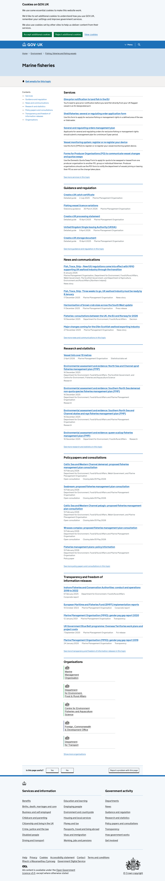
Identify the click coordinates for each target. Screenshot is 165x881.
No (70, 770)
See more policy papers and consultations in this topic (87, 566)
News (108, 806)
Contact (81, 857)
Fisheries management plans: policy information (89, 546)
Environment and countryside (79, 812)
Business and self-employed (36, 812)
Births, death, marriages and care (39, 806)
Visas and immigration (75, 834)
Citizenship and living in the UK (38, 823)
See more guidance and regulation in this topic (84, 249)
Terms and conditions (98, 857)
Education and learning (75, 800)
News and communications (37, 103)
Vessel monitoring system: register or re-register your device (95, 142)
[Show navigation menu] (128, 44)
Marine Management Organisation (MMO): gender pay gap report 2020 (101, 615)
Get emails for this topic (38, 81)
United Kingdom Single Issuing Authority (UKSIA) (90, 227)
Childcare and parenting (34, 817)
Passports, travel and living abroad (81, 829)
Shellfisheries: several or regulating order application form (95, 113)
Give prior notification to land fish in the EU (86, 99)
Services (29, 96)
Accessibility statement (62, 857)
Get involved (111, 840)
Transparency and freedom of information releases (37, 114)
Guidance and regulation (36, 99)
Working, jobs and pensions (78, 840)
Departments (112, 800)
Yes (55, 770)
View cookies (91, 34)
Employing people (73, 806)
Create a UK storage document (80, 237)
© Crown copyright (133, 873)
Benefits (26, 800)
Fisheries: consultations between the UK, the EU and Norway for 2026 (101, 315)
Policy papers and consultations (39, 110)
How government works (117, 834)
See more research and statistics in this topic (83, 447)
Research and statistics (35, 106)
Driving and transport (33, 840)
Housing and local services (77, 817)
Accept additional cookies (37, 34)
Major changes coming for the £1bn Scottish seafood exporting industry (102, 326)
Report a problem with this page (124, 770)
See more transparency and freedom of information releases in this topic (95, 651)
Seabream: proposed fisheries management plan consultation (96, 486)
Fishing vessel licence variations (81, 205)
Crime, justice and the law (35, 829)
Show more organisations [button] (75, 754)
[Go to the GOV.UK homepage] (32, 44)
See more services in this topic (77, 177)
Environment (36, 53)
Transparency (112, 829)
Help (24, 857)
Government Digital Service (71, 861)
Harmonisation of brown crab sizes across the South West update (98, 305)
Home (25, 53)
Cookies (44, 857)
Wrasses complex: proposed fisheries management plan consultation (100, 527)
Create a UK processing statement (82, 216)
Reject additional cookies (68, 34)
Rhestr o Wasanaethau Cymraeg (38, 861)
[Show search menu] (139, 44)
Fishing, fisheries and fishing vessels (60, 53)
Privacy (33, 857)
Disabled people (30, 834)
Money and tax (71, 823)
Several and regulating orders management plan (89, 127)
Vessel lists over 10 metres (77, 355)
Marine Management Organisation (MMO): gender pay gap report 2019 (101, 640)
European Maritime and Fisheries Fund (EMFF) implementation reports (101, 604)
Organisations (31, 120)
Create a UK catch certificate (79, 194)
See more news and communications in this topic (85, 337)
